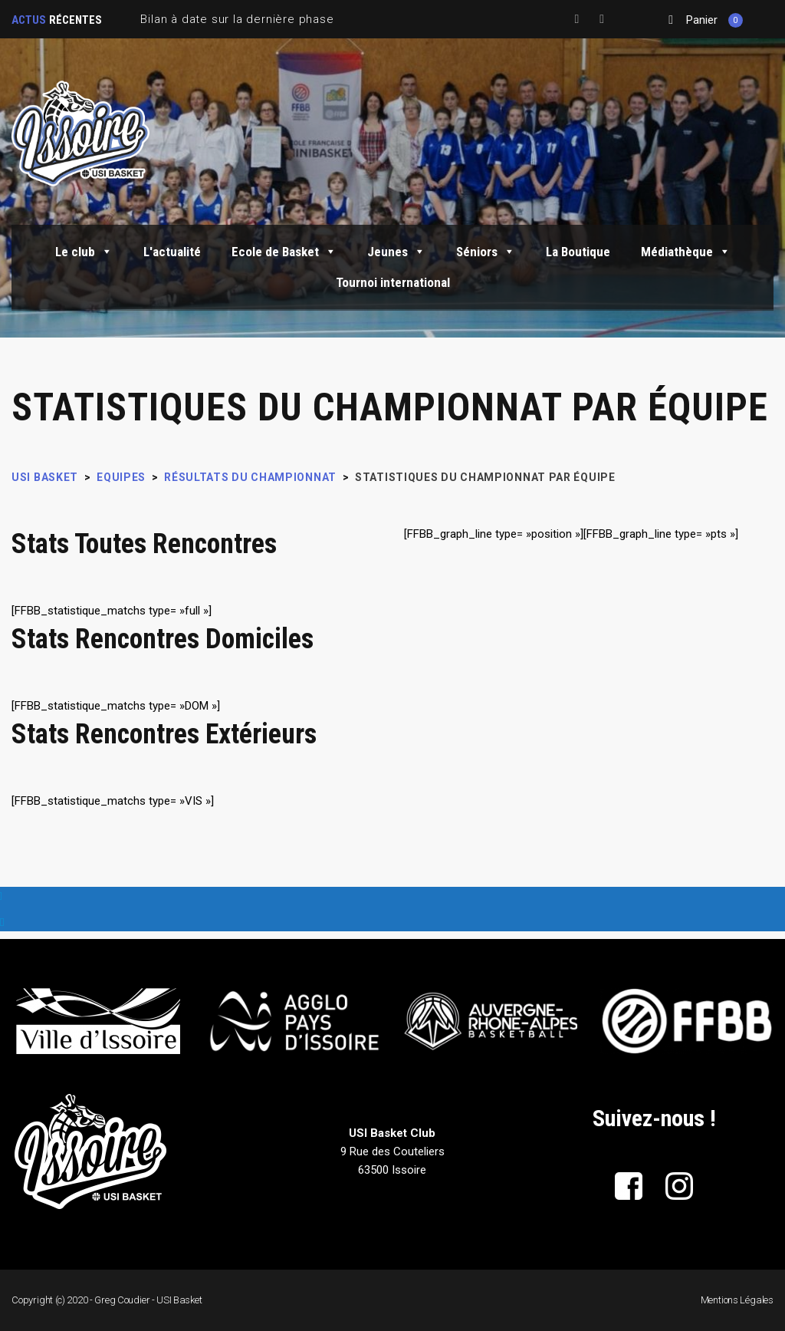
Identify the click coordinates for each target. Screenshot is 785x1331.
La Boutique (578, 251)
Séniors (485, 251)
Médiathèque (686, 251)
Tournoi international (393, 282)
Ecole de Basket (284, 251)
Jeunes (396, 251)
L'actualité (172, 251)
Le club (84, 251)
